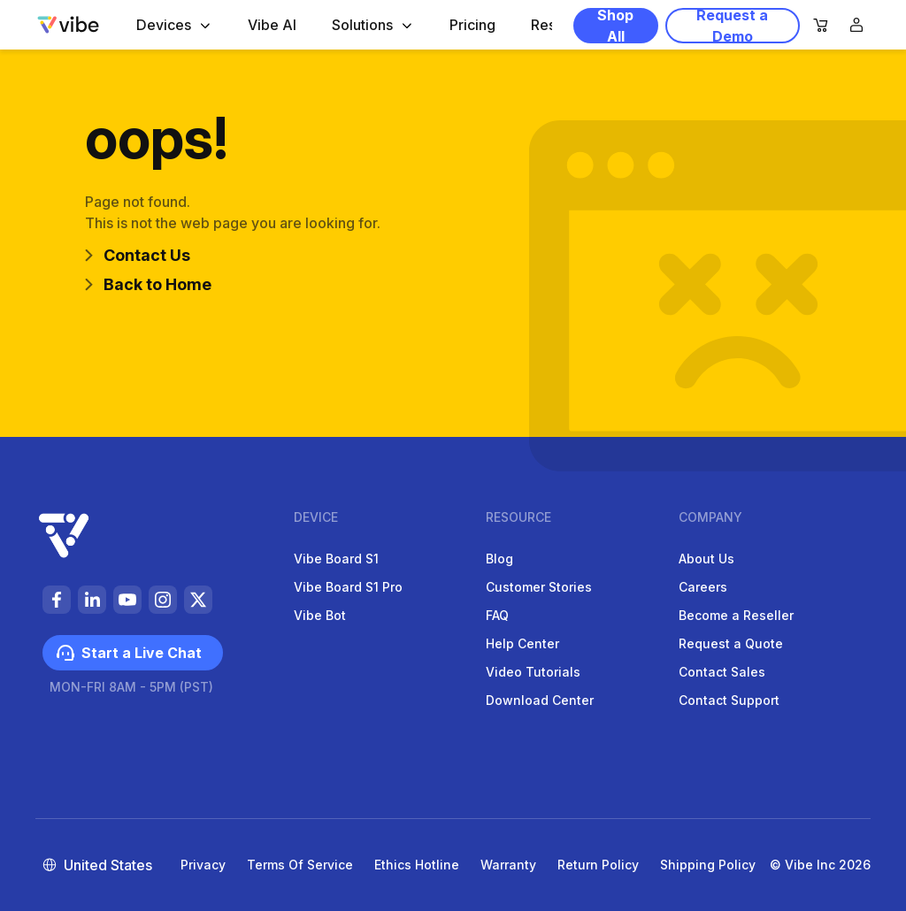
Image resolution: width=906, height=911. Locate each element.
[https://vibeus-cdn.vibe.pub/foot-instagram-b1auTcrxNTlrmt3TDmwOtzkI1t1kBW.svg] (163, 600)
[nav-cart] (821, 26)
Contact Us (137, 255)
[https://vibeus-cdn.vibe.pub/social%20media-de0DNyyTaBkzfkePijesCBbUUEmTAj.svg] (198, 600)
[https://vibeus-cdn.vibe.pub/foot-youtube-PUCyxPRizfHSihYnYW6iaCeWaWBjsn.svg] (127, 600)
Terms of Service (300, 864)
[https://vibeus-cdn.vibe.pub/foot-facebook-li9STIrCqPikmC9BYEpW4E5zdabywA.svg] (56, 600)
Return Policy (598, 864)
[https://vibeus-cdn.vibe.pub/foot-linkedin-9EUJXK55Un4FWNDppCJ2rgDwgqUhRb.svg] (92, 600)
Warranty (508, 864)
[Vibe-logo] (68, 25)
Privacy (203, 864)
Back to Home (148, 284)
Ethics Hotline (416, 864)
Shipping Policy (708, 864)
